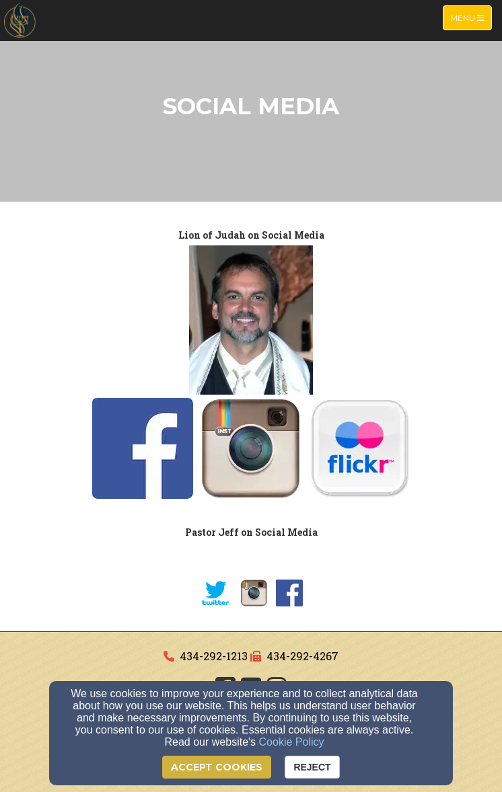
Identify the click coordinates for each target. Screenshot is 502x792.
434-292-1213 (214, 656)
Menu (471, 17)
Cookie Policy (291, 742)
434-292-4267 (302, 656)
